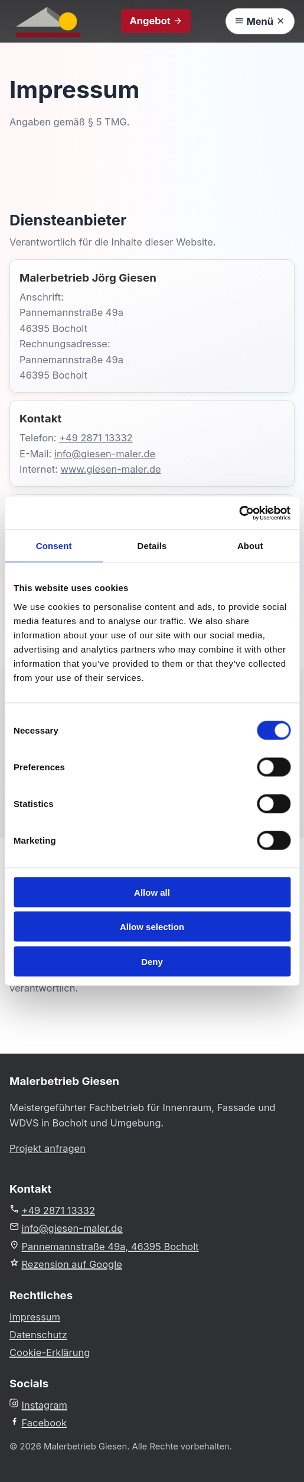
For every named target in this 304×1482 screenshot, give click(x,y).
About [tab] (250, 546)
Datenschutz (38, 1335)
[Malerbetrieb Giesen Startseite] (48, 21)
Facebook (38, 1422)
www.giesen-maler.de (111, 469)
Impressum (34, 1317)
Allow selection (152, 927)
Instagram (38, 1405)
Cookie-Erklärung (49, 1352)
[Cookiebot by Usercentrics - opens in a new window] (238, 513)
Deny (152, 961)
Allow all (152, 892)
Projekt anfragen (47, 1148)
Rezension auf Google (65, 1264)
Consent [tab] (54, 546)
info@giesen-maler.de (104, 454)
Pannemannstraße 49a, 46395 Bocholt (104, 1246)
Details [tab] (152, 546)
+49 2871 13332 (96, 438)
